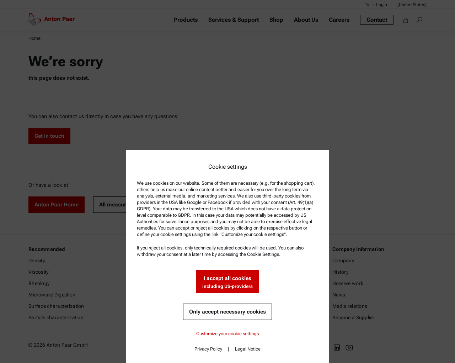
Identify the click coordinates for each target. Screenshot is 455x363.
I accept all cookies (227, 282)
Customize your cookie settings (227, 333)
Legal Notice (248, 349)
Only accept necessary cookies (227, 312)
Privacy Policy (208, 349)
